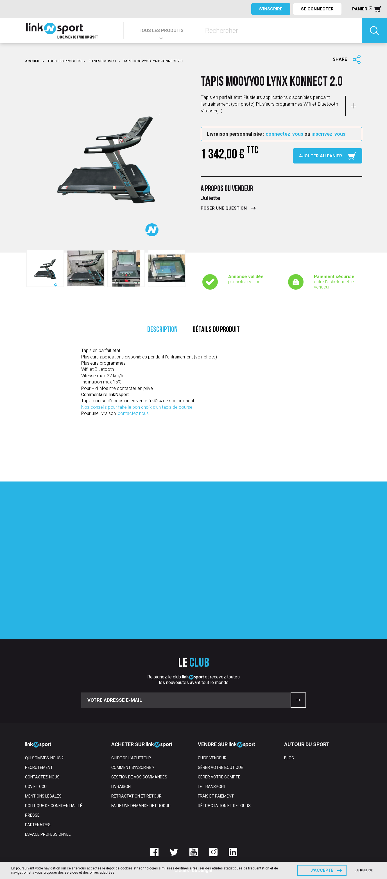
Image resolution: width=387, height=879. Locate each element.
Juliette (210, 198)
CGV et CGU (36, 786)
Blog (289, 758)
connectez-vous (284, 134)
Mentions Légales (43, 796)
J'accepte (322, 870)
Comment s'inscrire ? (132, 767)
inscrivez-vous (328, 134)
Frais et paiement (216, 796)
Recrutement (39, 767)
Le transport (212, 786)
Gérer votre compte (219, 777)
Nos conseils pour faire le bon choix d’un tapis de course (137, 407)
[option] (45, 268)
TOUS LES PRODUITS (161, 30)
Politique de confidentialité (53, 805)
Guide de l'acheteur (131, 758)
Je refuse (364, 870)
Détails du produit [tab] (216, 330)
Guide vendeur (212, 758)
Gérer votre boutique (220, 767)
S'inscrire (270, 9)
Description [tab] (162, 330)
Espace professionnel (48, 834)
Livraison (121, 786)
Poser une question (224, 208)
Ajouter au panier (320, 155)
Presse (32, 815)
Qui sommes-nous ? (44, 758)
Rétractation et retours (224, 805)
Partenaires (38, 825)
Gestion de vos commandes (139, 777)
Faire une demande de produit (141, 805)
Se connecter (317, 9)
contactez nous (133, 413)
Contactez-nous (42, 777)
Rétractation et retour (136, 796)
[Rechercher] (280, 30)
